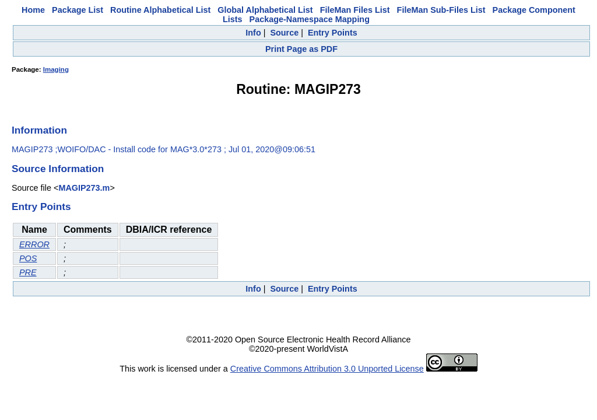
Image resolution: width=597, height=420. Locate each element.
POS (28, 258)
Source (284, 32)
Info (253, 32)
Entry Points (332, 32)
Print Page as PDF (301, 49)
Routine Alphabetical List (160, 10)
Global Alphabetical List (264, 10)
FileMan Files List (355, 10)
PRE (28, 272)
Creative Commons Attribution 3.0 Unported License (327, 368)
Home (33, 10)
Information (39, 130)
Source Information (58, 168)
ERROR (34, 244)
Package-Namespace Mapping (310, 19)
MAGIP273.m (84, 187)
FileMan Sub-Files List (441, 10)
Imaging (56, 69)
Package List (77, 10)
